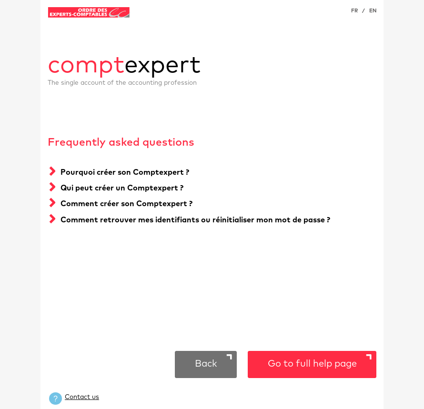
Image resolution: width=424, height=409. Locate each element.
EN (372, 10)
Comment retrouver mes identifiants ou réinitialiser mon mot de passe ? (195, 220)
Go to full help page (312, 364)
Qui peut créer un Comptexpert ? (122, 188)
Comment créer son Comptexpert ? (126, 204)
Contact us (82, 397)
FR (354, 10)
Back (206, 364)
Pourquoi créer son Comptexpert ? (125, 172)
